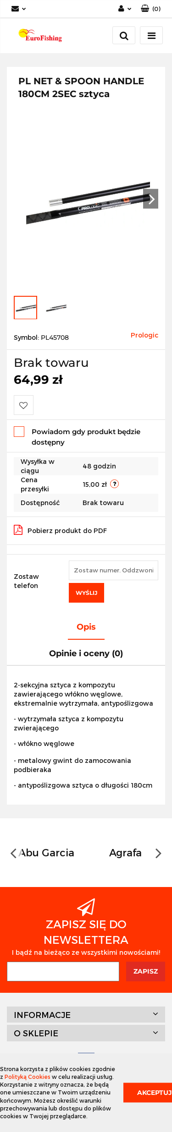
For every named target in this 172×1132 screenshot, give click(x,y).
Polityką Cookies (27, 1076)
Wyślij (86, 592)
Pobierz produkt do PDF (60, 530)
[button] (150, 9)
